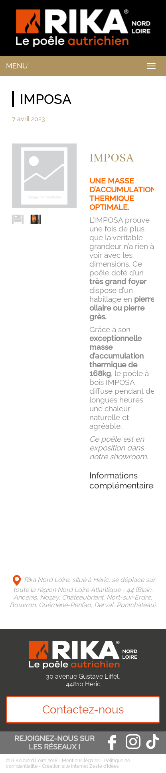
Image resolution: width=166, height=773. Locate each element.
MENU (17, 66)
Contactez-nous (83, 709)
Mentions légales (81, 760)
